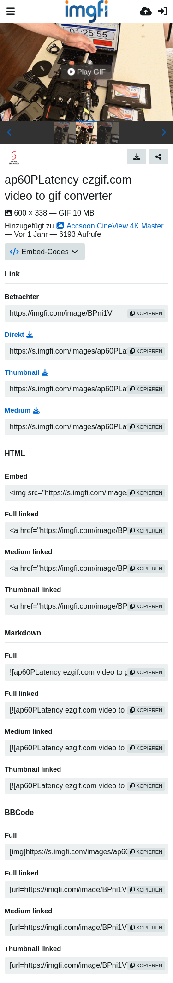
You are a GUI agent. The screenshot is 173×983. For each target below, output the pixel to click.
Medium (22, 410)
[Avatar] (14, 158)
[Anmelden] (162, 11)
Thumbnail (26, 372)
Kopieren (146, 313)
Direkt (19, 334)
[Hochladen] (146, 11)
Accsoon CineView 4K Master (109, 226)
